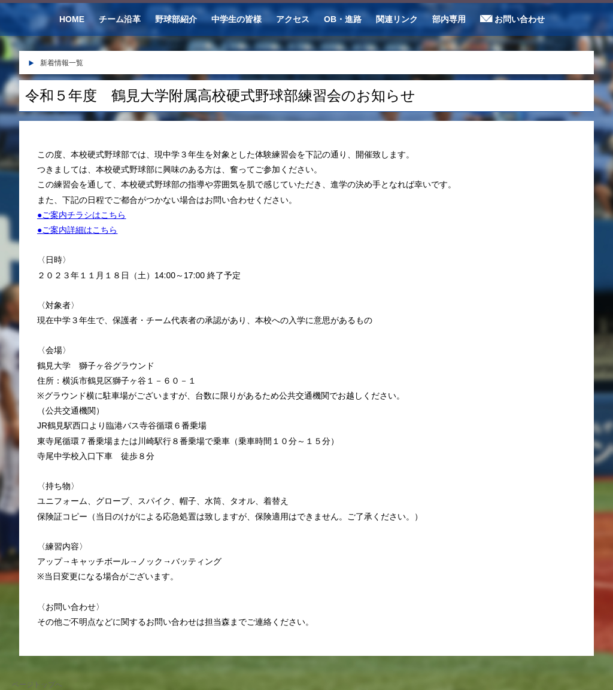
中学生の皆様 (236, 19)
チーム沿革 (120, 19)
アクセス (292, 19)
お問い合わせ (512, 19)
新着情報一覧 (61, 63)
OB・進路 (343, 19)
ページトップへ (37, 684)
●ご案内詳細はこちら (77, 230)
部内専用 (449, 19)
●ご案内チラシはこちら (81, 215)
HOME (71, 19)
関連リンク (397, 19)
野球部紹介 (176, 19)
